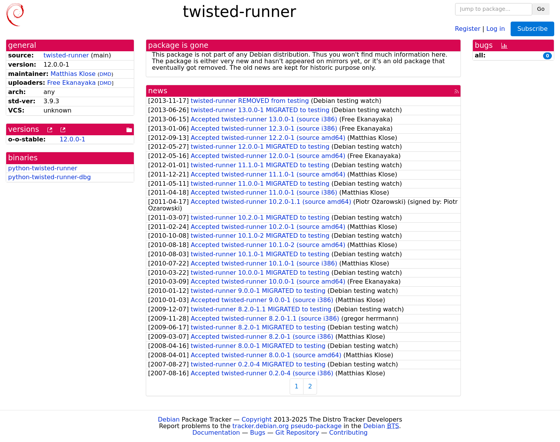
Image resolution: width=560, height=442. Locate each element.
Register (468, 28)
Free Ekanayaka (71, 82)
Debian (169, 419)
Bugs (257, 432)
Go (541, 9)
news (157, 90)
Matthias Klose (73, 73)
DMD (105, 74)
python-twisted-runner (42, 168)
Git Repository (297, 432)
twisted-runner (66, 55)
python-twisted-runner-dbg (49, 177)
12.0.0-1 (72, 139)
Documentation (216, 432)
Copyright (256, 419)
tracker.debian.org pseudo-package (287, 426)
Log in (495, 28)
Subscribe (532, 28)
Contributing (348, 432)
